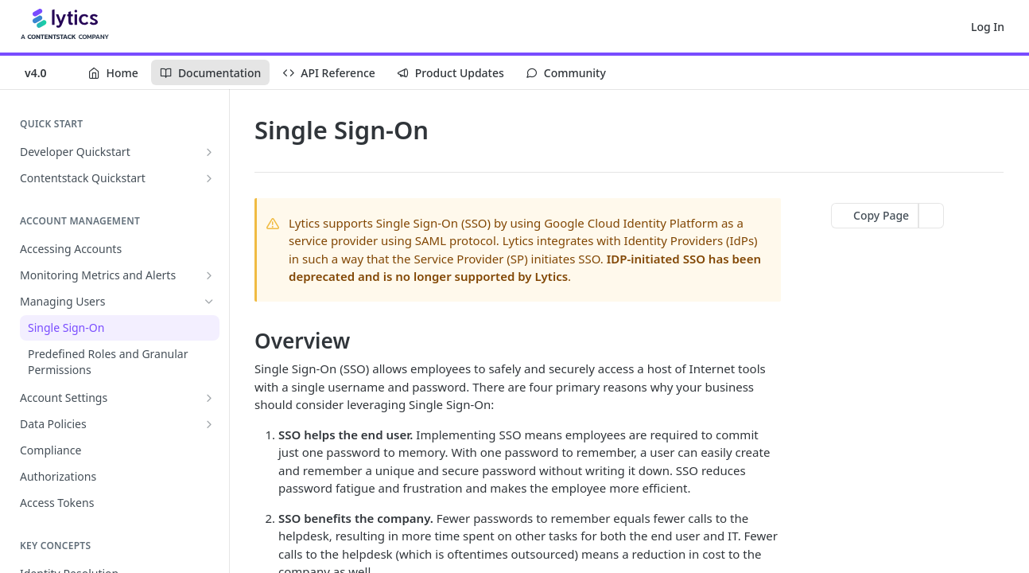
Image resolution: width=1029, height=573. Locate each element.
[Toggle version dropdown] (46, 72)
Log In (987, 26)
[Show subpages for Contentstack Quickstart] (209, 178)
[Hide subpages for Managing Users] (209, 301)
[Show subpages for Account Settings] (209, 398)
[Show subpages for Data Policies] (209, 424)
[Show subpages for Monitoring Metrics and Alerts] (209, 275)
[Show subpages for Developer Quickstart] (209, 152)
